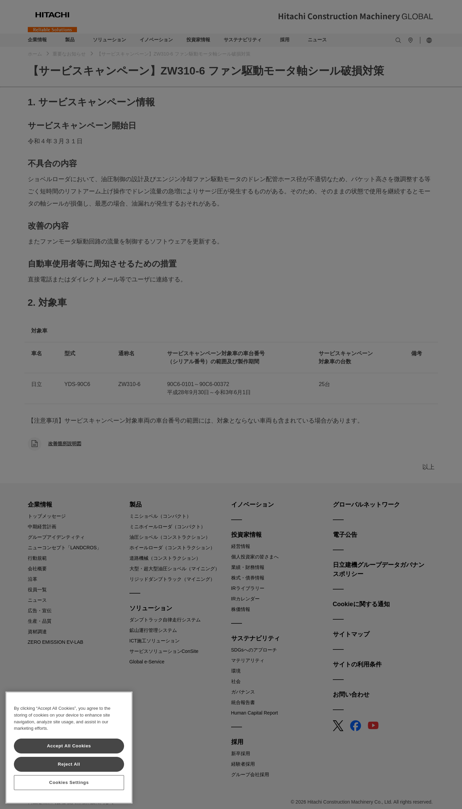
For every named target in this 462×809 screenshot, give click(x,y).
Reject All (69, 764)
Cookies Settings (69, 782)
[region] (69, 747)
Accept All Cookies (69, 745)
